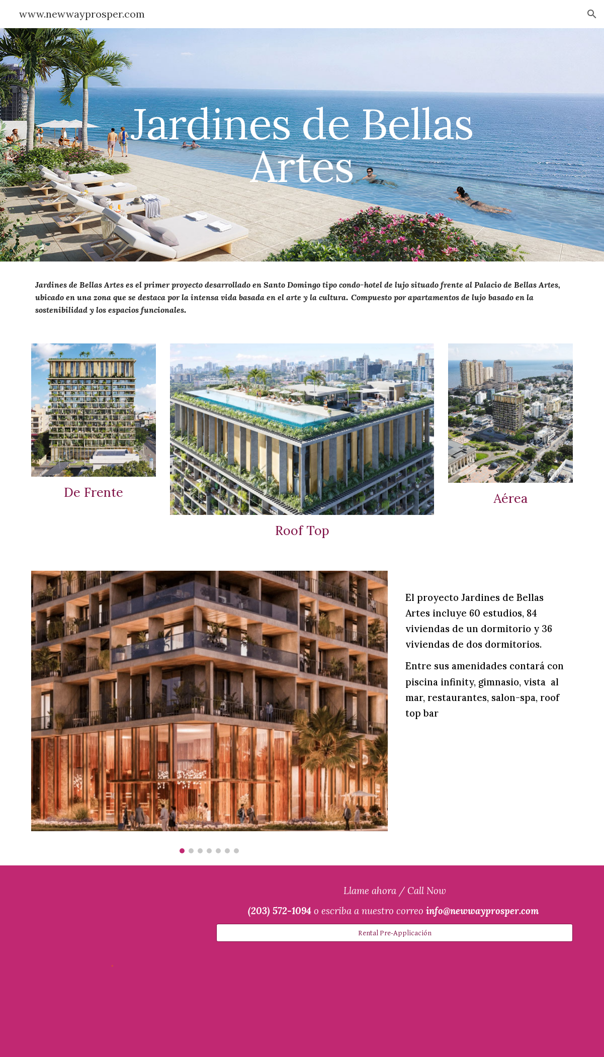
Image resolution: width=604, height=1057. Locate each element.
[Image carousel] (209, 712)
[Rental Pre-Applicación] (394, 932)
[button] (592, 14)
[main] (302, 145)
